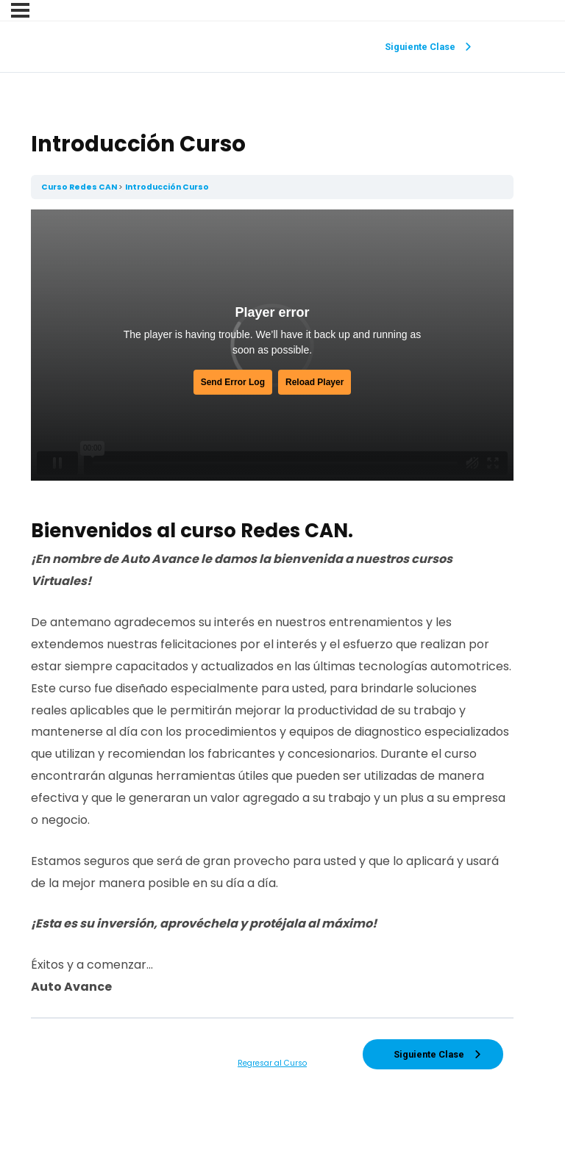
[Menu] (20, 10)
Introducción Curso (167, 187)
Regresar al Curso (272, 1063)
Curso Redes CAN (79, 187)
